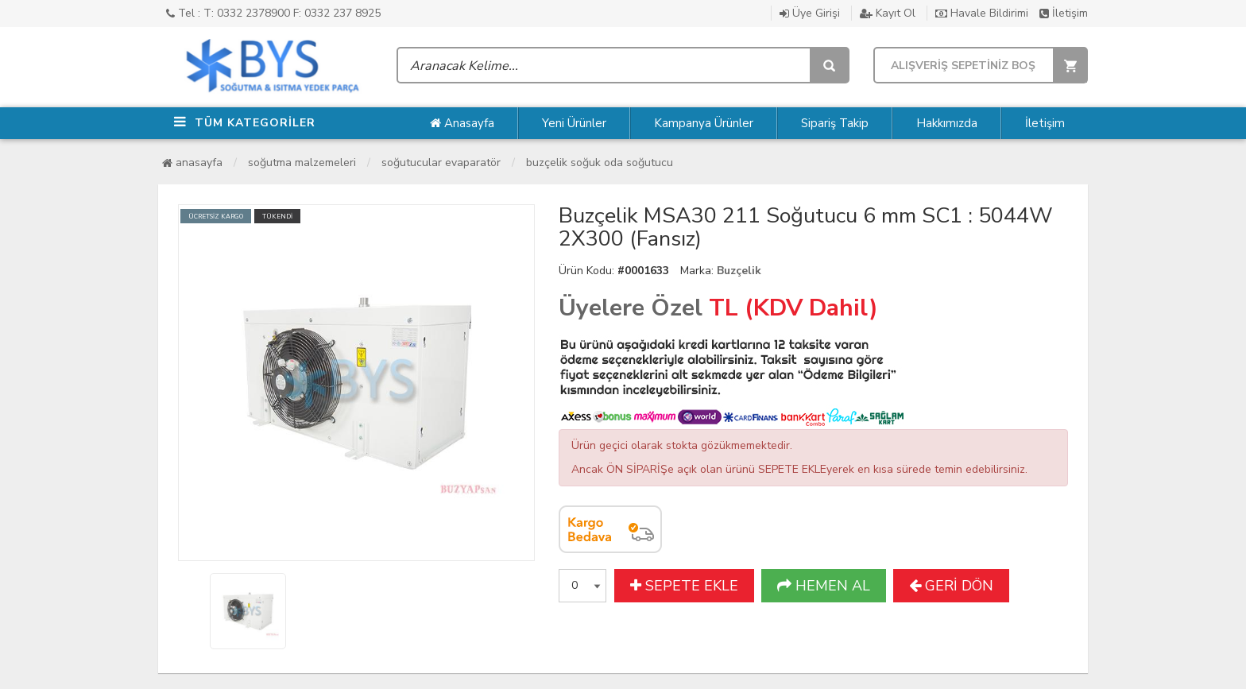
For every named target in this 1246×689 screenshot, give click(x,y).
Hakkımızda (946, 123)
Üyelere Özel (630, 308)
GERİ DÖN (951, 585)
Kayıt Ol (887, 13)
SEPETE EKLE (684, 585)
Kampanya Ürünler (703, 123)
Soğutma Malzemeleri (302, 162)
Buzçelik (739, 270)
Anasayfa (462, 123)
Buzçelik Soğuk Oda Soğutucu (599, 162)
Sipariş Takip (835, 123)
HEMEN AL (823, 585)
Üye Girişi (810, 13)
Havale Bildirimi (981, 13)
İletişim (1063, 13)
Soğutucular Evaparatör (441, 162)
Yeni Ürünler (574, 123)
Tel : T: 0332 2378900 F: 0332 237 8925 (273, 13)
